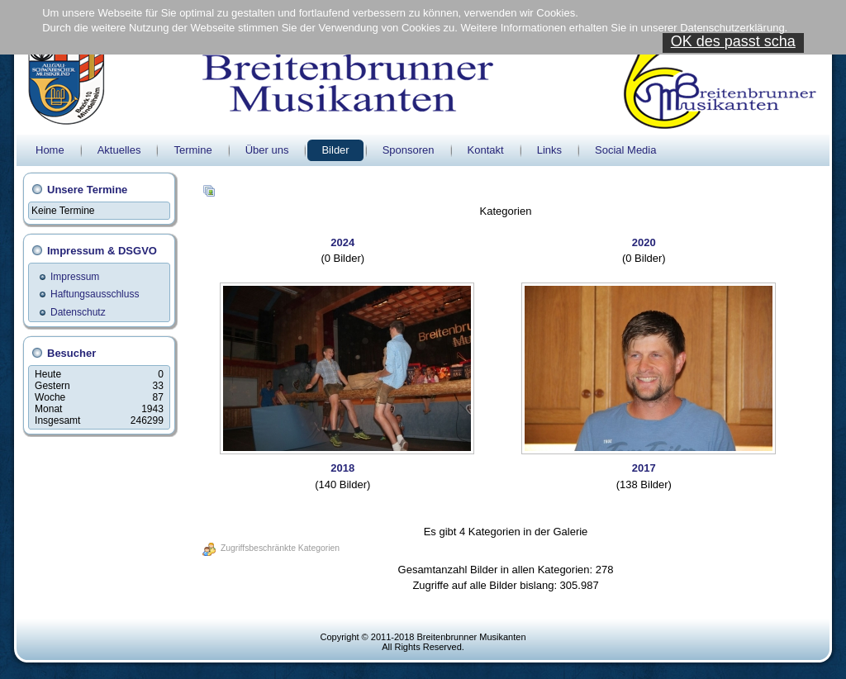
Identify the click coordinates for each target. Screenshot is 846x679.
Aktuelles (119, 150)
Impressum (74, 277)
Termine (192, 150)
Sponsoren (409, 150)
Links (549, 150)
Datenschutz (78, 312)
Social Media (625, 150)
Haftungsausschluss (94, 294)
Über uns (267, 150)
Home (50, 150)
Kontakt (486, 150)
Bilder (335, 150)
